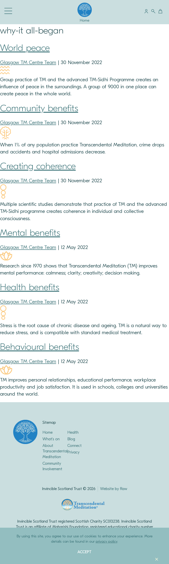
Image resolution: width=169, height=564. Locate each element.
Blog (71, 439)
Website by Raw (113, 489)
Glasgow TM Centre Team (28, 62)
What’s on (51, 439)
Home (47, 432)
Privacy (73, 452)
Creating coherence (38, 166)
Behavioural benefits (39, 346)
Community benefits (39, 108)
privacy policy (106, 541)
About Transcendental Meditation (55, 451)
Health (73, 432)
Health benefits (29, 287)
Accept (84, 552)
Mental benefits (30, 232)
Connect (74, 445)
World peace (25, 47)
